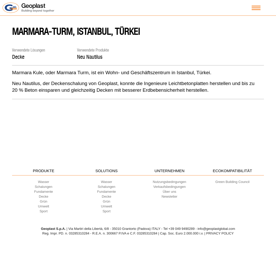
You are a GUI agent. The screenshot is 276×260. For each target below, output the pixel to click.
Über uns (169, 192)
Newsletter (169, 196)
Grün (43, 201)
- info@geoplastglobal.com (215, 229)
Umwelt (43, 206)
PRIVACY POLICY (220, 233)
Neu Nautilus (90, 57)
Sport (44, 211)
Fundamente (43, 192)
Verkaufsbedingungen (169, 187)
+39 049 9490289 (182, 229)
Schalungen (43, 187)
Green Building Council (232, 182)
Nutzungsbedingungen (169, 182)
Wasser (43, 182)
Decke (18, 57)
